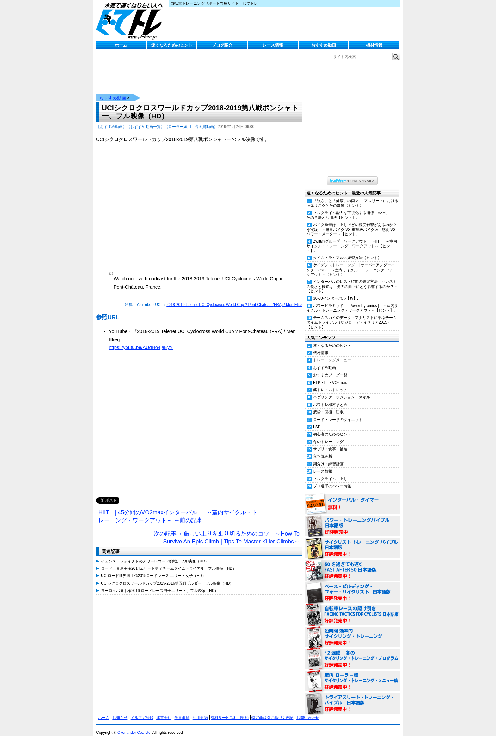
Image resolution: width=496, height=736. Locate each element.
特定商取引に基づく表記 (272, 711)
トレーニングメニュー (332, 354)
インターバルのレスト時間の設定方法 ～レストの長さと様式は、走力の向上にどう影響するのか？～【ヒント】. (352, 280)
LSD (316, 420)
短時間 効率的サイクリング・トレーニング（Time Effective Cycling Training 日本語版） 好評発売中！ (352, 631)
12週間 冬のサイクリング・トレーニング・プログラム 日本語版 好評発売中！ (352, 653)
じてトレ (131, 20)
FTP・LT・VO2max (330, 376)
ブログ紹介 (222, 45)
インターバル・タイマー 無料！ (352, 498)
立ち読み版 (322, 450)
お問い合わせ (307, 711)
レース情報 (273, 45)
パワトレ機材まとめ (330, 398)
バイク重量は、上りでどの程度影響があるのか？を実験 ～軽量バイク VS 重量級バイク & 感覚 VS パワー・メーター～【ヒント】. (352, 223)
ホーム (121, 45)
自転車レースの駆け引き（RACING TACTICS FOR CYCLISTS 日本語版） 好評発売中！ (352, 609)
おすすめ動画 (323, 45)
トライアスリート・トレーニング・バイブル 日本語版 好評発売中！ (352, 697)
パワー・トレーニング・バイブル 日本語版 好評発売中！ (352, 520)
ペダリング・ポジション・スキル (341, 391)
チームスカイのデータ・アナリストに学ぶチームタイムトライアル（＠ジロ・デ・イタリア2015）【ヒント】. (352, 316)
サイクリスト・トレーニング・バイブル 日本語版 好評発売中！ (352, 542)
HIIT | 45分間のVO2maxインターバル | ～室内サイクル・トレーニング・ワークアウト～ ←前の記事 (177, 510)
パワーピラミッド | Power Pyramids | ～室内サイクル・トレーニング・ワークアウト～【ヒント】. (352, 301)
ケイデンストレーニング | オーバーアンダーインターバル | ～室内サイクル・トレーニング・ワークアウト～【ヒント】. (351, 263)
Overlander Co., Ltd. (134, 726)
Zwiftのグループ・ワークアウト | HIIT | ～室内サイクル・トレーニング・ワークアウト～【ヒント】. (352, 240)
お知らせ (119, 711)
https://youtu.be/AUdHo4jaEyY (141, 341)
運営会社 (163, 711)
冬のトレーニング (328, 435)
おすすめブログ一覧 (330, 368)
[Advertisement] (199, 424)
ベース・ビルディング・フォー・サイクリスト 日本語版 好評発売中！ (352, 586)
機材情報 (374, 45)
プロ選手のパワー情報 (332, 480)
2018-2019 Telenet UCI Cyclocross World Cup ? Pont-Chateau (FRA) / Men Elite (234, 298)
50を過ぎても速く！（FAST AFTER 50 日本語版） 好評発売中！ (352, 564)
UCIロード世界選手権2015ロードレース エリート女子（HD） (153, 569)
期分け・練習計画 (328, 457)
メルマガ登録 (142, 711)
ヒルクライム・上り (330, 472)
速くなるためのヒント (171, 45)
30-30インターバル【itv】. (335, 292)
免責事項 (181, 711)
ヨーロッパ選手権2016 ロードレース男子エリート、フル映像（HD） (159, 584)
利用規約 (200, 711)
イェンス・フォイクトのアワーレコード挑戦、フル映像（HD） (155, 555)
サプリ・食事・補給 (330, 443)
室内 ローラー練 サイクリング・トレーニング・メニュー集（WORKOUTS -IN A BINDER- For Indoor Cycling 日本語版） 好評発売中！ (352, 675)
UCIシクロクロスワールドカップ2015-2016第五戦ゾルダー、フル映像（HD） (167, 577)
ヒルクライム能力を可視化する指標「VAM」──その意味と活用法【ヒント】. (351, 208)
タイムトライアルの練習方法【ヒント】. (347, 251)
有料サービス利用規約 (230, 711)
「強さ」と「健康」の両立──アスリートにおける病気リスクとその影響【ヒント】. (352, 196)
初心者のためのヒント (332, 428)
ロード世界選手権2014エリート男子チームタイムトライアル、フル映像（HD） (168, 562)
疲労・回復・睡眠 (328, 405)
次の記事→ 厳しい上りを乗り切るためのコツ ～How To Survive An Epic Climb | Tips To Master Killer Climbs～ (227, 531)
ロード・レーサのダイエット (338, 413)
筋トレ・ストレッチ (330, 383)
